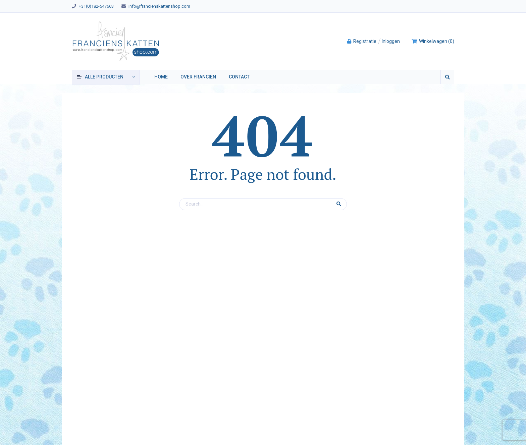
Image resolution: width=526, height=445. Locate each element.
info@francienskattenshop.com (159, 6)
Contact (239, 76)
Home (161, 76)
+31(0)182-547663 (96, 6)
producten (104, 76)
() (432, 41)
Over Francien (198, 76)
